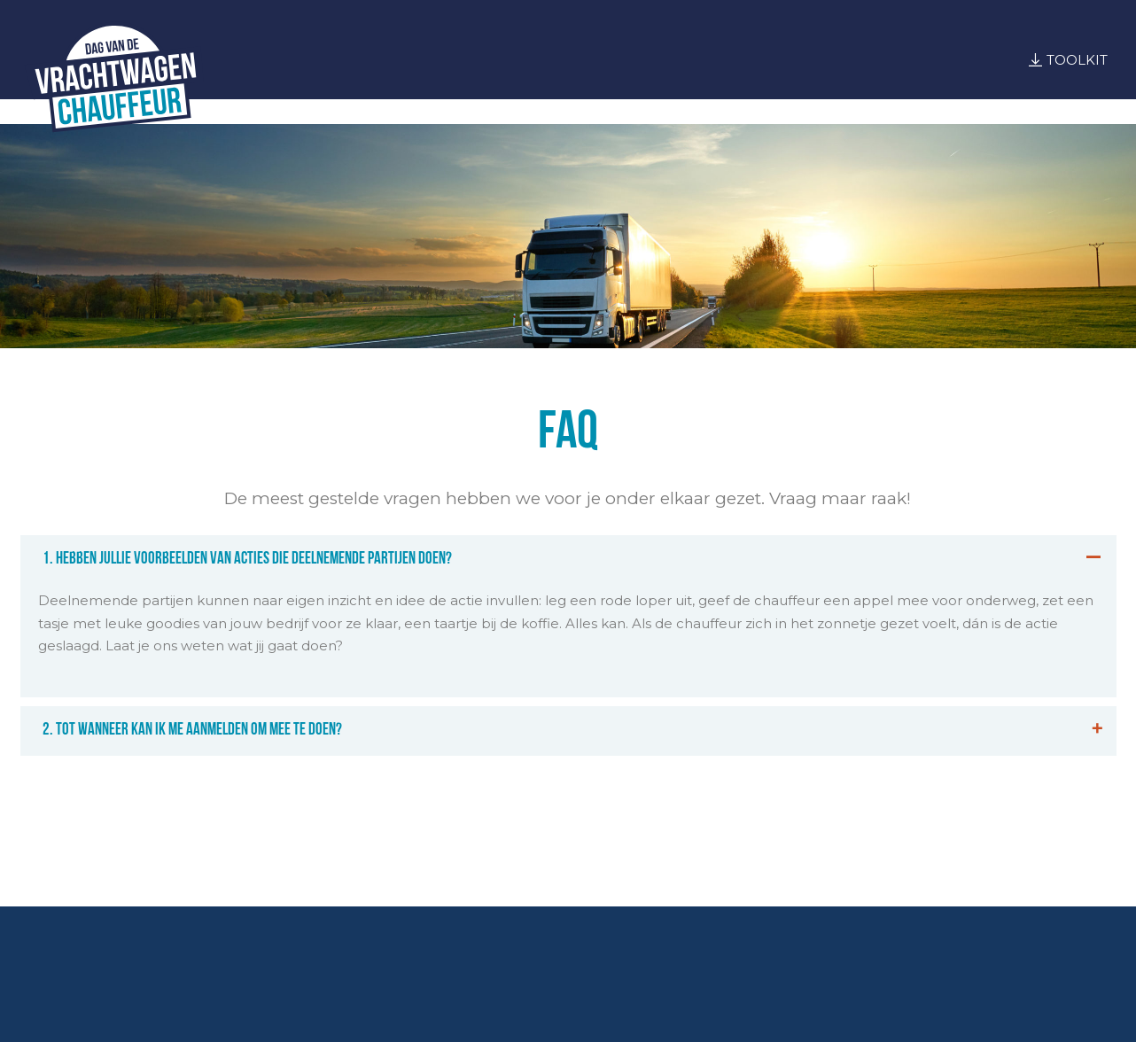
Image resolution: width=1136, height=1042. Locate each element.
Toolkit (1077, 59)
